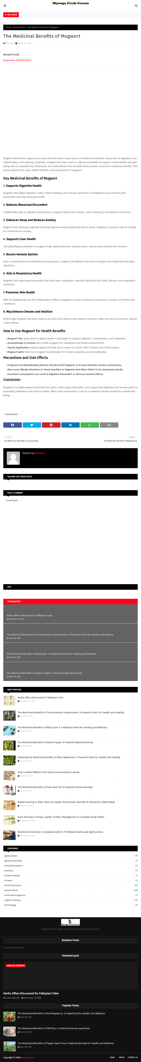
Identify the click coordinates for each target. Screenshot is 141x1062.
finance (71, 880)
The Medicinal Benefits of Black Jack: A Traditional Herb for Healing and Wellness (51, 653)
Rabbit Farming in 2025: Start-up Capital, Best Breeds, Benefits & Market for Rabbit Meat (66, 802)
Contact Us (133, 1057)
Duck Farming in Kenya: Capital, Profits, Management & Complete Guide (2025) (61, 817)
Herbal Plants (19, 27)
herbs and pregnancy (71, 895)
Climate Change (71, 875)
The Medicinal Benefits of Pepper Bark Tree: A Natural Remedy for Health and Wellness (66, 1043)
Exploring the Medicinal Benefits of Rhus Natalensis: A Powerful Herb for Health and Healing (69, 757)
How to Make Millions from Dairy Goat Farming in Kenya (48, 772)
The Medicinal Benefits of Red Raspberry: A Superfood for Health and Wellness (61, 1013)
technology (71, 905)
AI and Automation (71, 865)
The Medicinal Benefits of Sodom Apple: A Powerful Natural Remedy (44, 673)
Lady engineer (13, 998)
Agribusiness (71, 856)
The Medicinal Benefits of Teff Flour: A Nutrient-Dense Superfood (54, 1028)
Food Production (71, 885)
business (71, 870)
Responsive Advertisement (17, 60)
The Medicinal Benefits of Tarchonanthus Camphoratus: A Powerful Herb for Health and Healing (60, 634)
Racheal (10, 43)
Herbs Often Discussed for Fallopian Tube (29, 615)
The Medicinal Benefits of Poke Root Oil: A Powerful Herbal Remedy (55, 787)
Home (8, 27)
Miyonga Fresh (28, 1057)
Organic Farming (71, 900)
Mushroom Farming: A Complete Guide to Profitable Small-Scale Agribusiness (60, 831)
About (122, 1057)
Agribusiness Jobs (71, 861)
